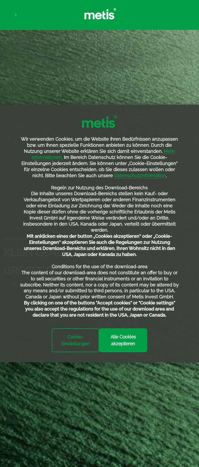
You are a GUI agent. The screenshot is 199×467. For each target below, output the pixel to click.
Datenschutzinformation (140, 175)
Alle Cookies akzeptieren (123, 340)
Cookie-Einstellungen (76, 340)
